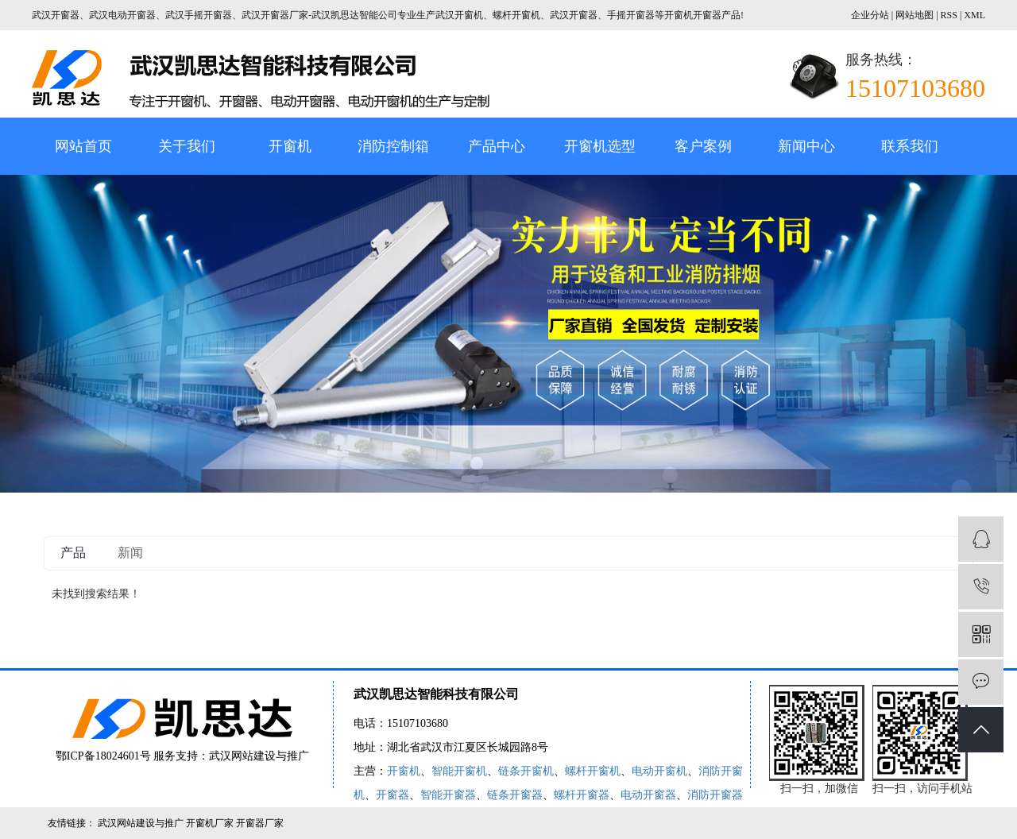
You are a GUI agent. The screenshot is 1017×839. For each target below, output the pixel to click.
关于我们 (186, 146)
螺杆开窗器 (581, 795)
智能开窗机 (459, 771)
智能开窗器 (448, 795)
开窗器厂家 (260, 823)
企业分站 (870, 15)
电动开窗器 (648, 795)
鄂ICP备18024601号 (103, 756)
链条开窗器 (515, 795)
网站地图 (915, 15)
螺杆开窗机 (593, 771)
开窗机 (290, 146)
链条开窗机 (526, 771)
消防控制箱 (393, 146)
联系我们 (909, 146)
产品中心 (496, 146)
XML (974, 15)
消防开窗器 (715, 795)
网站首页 (83, 146)
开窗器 (392, 795)
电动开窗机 (659, 771)
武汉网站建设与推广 (259, 756)
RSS (949, 15)
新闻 (130, 552)
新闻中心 (806, 146)
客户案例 (703, 146)
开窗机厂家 (211, 823)
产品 (73, 552)
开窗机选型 (600, 146)
